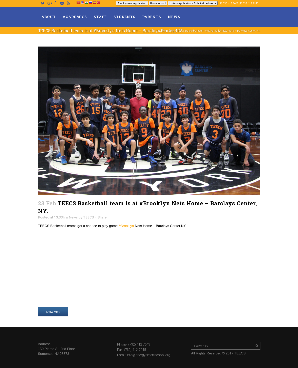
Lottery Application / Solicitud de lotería (193, 3)
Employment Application (132, 3)
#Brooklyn (126, 226)
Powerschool (158, 3)
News (170, 30)
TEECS (88, 217)
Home (161, 30)
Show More (53, 311)
